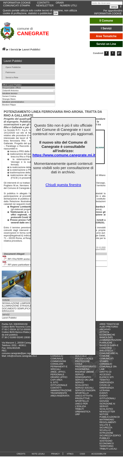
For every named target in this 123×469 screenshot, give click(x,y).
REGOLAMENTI (107, 422)
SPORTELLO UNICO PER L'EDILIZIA (82, 404)
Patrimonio (9, 72)
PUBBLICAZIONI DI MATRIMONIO (109, 418)
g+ (119, 52)
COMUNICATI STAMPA (16, 5)
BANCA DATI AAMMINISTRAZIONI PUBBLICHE (110, 340)
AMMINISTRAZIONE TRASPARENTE (61, 391)
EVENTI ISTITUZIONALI (107, 397)
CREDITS (21, 454)
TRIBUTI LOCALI (108, 448)
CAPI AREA (57, 379)
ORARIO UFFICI (59, 377)
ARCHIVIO (104, 329)
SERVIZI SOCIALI (84, 387)
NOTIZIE (103, 414)
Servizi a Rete (10, 77)
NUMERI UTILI (68, 5)
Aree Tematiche (106, 36)
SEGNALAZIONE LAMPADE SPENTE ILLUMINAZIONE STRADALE (21, 304)
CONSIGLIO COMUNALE (57, 357)
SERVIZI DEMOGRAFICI (83, 375)
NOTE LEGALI (38, 454)
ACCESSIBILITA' (98, 454)
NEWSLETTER (45, 5)
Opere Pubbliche (12, 66)
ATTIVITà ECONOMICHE (107, 333)
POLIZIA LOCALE (84, 358)
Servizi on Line (106, 43)
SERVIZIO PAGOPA (85, 390)
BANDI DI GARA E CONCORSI (108, 346)
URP (77, 414)
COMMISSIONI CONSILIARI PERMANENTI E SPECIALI (59, 365)
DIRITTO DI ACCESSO (105, 373)
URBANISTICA (82, 411)
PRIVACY (55, 454)
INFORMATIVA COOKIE (108, 13)
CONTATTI (56, 387)
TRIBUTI (79, 409)
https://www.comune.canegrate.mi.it (64, 155)
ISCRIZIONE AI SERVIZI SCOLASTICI (107, 406)
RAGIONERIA (82, 369)
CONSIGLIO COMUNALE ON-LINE (108, 366)
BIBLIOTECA (106, 350)
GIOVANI (104, 401)
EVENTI (103, 393)
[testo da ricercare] (107, 3)
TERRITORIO (106, 446)
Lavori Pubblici (9, 318)
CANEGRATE (33, 33)
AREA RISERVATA (60, 395)
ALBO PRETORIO (108, 326)
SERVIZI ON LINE (84, 379)
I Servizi (106, 28)
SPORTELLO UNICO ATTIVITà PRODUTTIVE (83, 396)
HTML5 (70, 454)
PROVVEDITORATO (85, 366)
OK (56, 13)
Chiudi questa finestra (63, 185)
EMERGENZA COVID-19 (106, 383)
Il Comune (106, 20)
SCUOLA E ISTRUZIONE (106, 431)
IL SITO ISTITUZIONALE (59, 383)
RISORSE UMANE (84, 371)
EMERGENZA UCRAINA (106, 389)
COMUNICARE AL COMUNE (108, 354)
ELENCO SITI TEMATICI (106, 378)
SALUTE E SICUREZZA (105, 426)
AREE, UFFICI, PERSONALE (58, 373)
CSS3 (82, 454)
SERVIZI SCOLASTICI (82, 383)
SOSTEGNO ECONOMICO (106, 442)
